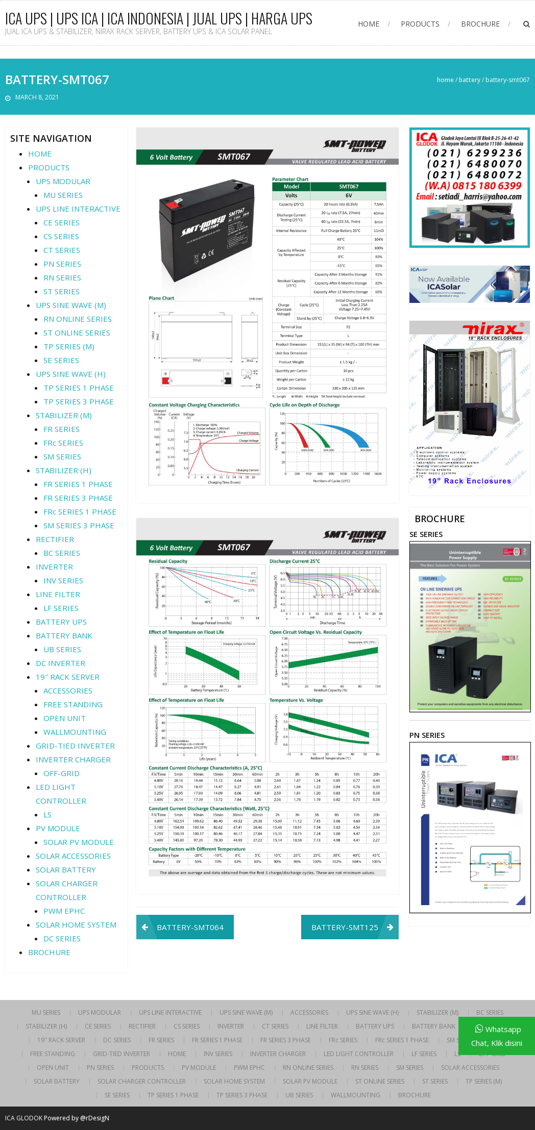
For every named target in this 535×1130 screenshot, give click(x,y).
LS (47, 814)
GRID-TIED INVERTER (75, 745)
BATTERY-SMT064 (190, 927)
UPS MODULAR (63, 181)
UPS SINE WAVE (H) (71, 374)
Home (445, 79)
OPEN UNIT (64, 718)
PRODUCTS (420, 24)
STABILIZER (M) (64, 415)
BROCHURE (480, 24)
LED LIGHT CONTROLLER (359, 1054)
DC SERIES (62, 938)
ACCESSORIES (67, 690)
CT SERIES (61, 250)
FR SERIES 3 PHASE (78, 498)
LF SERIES (61, 608)
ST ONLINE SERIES (76, 332)
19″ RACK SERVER (68, 677)
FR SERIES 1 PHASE (78, 484)
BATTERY (469, 79)
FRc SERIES (63, 443)
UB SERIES (62, 649)
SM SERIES (62, 456)
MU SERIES (63, 195)
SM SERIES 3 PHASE (78, 525)
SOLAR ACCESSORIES (73, 856)
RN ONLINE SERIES (77, 319)
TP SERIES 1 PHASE (78, 387)
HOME (368, 24)
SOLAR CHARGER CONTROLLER (142, 1081)
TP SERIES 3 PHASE (78, 401)
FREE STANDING (73, 704)
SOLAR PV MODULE (78, 842)
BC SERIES (61, 553)
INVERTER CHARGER (73, 759)
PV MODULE (58, 828)
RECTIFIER (55, 539)
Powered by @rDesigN (76, 1118)
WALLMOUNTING (74, 732)
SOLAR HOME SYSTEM (76, 924)
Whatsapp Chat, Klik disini (496, 1036)
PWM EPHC (64, 911)
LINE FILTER (58, 594)
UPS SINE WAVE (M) (71, 305)
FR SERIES (61, 429)
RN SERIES (62, 277)
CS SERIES (61, 236)
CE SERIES (61, 222)
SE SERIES (61, 360)
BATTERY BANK (64, 635)
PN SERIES (62, 264)
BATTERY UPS (61, 622)
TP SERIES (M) (68, 346)
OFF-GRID (61, 773)
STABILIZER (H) (63, 470)
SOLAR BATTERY (66, 869)
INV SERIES (63, 580)
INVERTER (54, 566)
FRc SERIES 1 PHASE (79, 511)
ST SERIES (61, 291)
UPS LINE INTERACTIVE (78, 208)
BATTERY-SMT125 (344, 927)
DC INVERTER (60, 663)
